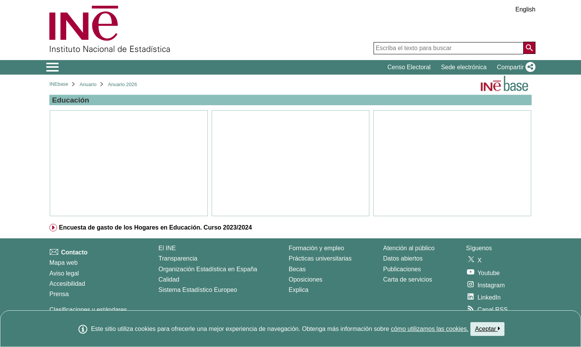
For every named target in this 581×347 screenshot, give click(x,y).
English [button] (525, 9)
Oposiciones (305, 279)
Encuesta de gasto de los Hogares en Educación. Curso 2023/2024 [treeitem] (155, 227)
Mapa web (63, 262)
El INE (167, 248)
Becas (297, 269)
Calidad (168, 279)
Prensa (59, 294)
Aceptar (487, 328)
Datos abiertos (403, 258)
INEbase (58, 84)
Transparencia (177, 258)
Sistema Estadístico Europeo (197, 290)
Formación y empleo (316, 248)
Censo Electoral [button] (409, 67)
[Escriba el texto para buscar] (449, 48)
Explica (298, 290)
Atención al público (408, 248)
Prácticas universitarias (320, 258)
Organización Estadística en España (207, 269)
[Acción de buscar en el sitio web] (529, 48)
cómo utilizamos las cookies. (429, 329)
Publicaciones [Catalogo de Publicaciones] (402, 269)
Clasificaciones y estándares (88, 309)
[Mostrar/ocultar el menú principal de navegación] (53, 67)
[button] (514, 67)
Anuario (88, 84)
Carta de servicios (407, 279)
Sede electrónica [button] (463, 67)
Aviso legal (64, 273)
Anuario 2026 (122, 84)
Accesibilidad (67, 283)
